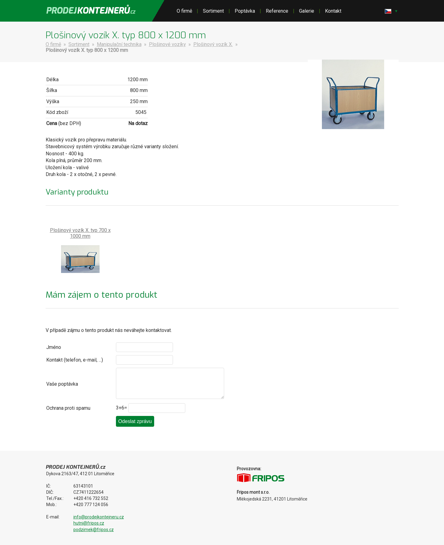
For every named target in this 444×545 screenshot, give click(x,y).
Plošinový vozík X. (213, 44)
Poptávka (245, 11)
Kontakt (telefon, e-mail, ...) (74, 360)
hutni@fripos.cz (88, 523)
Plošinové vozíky (167, 44)
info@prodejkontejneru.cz (98, 516)
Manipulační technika (119, 44)
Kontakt (333, 11)
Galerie (306, 11)
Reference (277, 11)
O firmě (184, 11)
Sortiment (213, 11)
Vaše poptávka (62, 384)
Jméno (53, 347)
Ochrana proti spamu (68, 408)
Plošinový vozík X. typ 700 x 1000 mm (80, 233)
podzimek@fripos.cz (93, 529)
